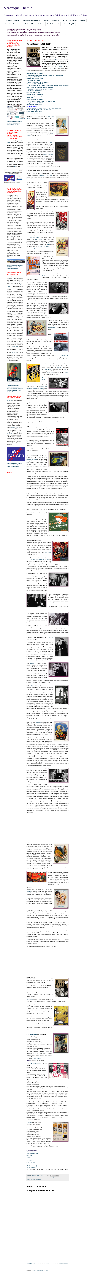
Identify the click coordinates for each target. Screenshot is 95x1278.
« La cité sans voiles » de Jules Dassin (38, 82)
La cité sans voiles (33, 237)
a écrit (44, 660)
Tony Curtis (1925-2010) (33, 80)
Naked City (50, 372)
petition (8, 160)
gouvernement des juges (13, 351)
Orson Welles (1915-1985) (34, 111)
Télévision (65, 1177)
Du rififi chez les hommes (37, 559)
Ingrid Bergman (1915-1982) (35, 73)
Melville (51, 637)
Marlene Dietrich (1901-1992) (35, 84)
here (15, 166)
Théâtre (28, 1179)
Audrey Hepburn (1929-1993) (35, 94)
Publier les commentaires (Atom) (40, 1270)
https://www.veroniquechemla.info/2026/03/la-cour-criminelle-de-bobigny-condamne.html (15, 267)
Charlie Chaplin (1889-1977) (35, 78)
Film (48, 1177)
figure (48, 244)
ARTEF (51, 142)
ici (15, 155)
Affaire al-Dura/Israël (12, 20)
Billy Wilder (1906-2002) (33, 113)
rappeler (32, 663)
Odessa (57, 59)
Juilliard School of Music (46, 175)
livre (65, 369)
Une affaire (14, 352)
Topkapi (60, 66)
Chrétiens (37, 1177)
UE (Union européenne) (36, 1179)
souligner (32, 685)
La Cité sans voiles (47, 275)
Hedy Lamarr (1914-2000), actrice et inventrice (40, 96)
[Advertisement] (47, 1247)
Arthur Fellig (47, 369)
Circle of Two (61, 867)
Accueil (47, 1263)
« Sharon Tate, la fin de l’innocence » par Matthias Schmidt (44, 108)
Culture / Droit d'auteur (69, 20)
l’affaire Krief (14, 346)
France (82, 20)
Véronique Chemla (18, 8)
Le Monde (38, 722)
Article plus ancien (63, 1263)
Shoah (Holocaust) (53, 24)
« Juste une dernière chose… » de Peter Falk (40, 89)
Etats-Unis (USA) (42, 1177)
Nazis (61, 1177)
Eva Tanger (9, 400)
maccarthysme (51, 327)
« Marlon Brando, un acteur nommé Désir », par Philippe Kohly (45, 75)
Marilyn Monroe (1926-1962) (35, 99)
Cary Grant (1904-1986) (33, 92)
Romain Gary (40, 867)
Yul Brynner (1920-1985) (34, 77)
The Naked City (64, 355)
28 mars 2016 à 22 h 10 (38, 1058)
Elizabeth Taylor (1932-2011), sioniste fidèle (39, 110)
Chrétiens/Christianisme (51, 20)
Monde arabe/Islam (37, 24)
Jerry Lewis (30, 97)
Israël (50, 1177)
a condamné (12, 50)
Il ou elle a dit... (10, 24)
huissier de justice (17, 336)
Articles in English (68, 24)
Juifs (53, 1177)
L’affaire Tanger (15, 427)
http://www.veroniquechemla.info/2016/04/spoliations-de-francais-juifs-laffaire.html (14, 385)
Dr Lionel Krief (16, 277)
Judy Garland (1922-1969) (34, 90)
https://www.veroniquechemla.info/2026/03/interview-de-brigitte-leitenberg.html (15, 390)
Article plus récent (31, 1263)
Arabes (32, 1177)
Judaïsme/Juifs (23, 24)
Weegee (59, 367)
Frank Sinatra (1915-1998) (34, 104)
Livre (55, 1177)
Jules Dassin (38, 239)
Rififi (48, 559)
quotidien (32, 769)
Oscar (49, 300)
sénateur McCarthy (31, 442)
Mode (58, 1177)
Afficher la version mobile (48, 1266)
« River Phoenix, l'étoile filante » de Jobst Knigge (41, 101)
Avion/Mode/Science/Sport (31, 20)
